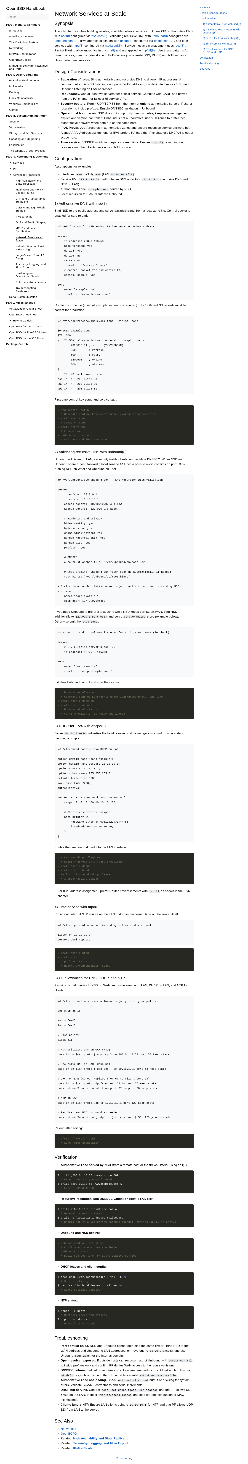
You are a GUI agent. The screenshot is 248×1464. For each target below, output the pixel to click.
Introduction (16, 30)
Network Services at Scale (28, 239)
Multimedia (16, 86)
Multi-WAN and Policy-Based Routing (29, 191)
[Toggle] (10, 162)
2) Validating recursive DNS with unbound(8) (222, 31)
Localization (16, 144)
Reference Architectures (30, 282)
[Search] (27, 17)
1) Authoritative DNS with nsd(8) (222, 24)
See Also (205, 68)
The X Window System (23, 42)
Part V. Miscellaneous (20, 302)
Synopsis (205, 7)
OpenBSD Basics (20, 59)
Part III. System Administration (26, 115)
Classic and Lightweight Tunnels (30, 209)
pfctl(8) (150, 50)
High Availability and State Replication (28, 182)
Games (13, 109)
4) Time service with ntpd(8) (219, 43)
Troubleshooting (209, 63)
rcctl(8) (179, 45)
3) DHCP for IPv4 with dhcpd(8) (221, 38)
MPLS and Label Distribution (25, 230)
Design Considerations (213, 13)
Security (14, 121)
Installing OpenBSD (21, 36)
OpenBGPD (69, 1431)
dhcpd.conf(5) (163, 41)
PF (15, 168)
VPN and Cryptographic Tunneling (30, 200)
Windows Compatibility (23, 103)
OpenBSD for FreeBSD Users (28, 332)
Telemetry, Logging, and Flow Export (30, 266)
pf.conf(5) (108, 50)
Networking (16, 47)
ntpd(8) (78, 45)
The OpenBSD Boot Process (27, 150)
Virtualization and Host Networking (29, 248)
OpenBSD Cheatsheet (23, 314)
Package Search (17, 344)
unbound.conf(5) (66, 41)
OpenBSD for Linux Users (25, 326)
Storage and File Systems (25, 133)
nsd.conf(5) (99, 36)
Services (18, 162)
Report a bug (124, 1456)
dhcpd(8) (126, 41)
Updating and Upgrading (24, 138)
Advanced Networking (27, 174)
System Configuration (22, 53)
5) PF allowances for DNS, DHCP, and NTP (218, 51)
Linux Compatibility (21, 98)
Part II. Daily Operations (22, 74)
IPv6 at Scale (23, 216)
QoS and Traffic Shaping (30, 222)
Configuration (208, 18)
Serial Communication (23, 296)
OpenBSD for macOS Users (26, 338)
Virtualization (17, 127)
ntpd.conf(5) (113, 45)
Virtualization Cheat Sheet (25, 308)
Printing (14, 92)
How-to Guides (22, 320)
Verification (206, 57)
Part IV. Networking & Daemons (27, 156)
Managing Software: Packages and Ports (28, 67)
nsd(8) (65, 36)
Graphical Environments (24, 80)
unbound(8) (160, 36)
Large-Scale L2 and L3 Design (29, 257)
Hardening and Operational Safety (27, 275)
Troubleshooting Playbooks (25, 289)
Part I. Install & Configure (23, 24)
